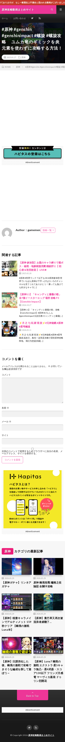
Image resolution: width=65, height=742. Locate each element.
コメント (6, 375)
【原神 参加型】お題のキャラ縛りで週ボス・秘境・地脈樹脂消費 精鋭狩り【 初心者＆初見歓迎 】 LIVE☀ (41, 266)
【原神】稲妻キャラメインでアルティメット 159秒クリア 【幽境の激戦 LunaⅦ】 (17, 623)
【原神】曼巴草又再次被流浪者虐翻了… (48, 620)
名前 (5, 408)
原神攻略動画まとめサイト (41, 735)
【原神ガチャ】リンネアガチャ (16, 584)
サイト (5, 435)
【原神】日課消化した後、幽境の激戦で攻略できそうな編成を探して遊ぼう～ (16, 667)
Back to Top (32, 695)
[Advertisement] (32, 104)
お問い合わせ (19, 18)
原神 (23, 57)
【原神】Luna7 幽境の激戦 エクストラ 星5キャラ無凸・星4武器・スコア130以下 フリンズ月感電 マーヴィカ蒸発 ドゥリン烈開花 (48, 671)
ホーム (5, 18)
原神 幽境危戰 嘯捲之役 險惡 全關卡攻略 (47, 584)
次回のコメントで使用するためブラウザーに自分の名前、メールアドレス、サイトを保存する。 (32, 452)
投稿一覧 (47, 230)
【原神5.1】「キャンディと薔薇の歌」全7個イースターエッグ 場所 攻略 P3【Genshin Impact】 (40, 298)
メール (6, 421)
